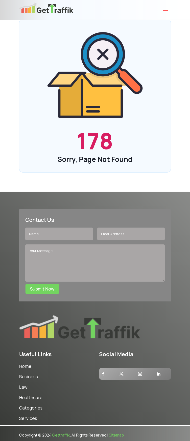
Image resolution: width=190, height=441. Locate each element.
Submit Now (42, 289)
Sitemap (116, 435)
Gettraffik (61, 435)
